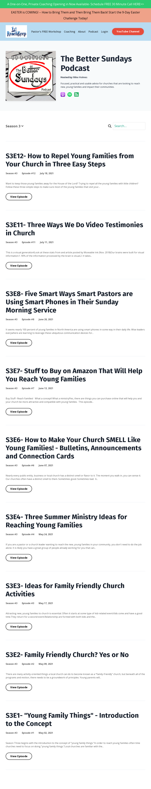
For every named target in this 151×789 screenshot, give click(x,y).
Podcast (93, 31)
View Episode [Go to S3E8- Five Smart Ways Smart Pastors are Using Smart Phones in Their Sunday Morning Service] (18, 342)
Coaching (69, 31)
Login (104, 31)
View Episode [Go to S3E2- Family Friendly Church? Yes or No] (18, 687)
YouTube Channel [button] (128, 31)
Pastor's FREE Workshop (46, 31)
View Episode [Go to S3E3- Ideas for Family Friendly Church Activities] (18, 626)
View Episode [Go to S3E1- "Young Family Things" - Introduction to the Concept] (18, 756)
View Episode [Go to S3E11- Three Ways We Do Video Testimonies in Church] (18, 265)
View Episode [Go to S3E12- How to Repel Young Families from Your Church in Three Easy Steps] (18, 196)
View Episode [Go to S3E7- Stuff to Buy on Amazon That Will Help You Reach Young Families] (18, 411)
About (82, 31)
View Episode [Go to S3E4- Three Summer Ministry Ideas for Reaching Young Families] (18, 557)
